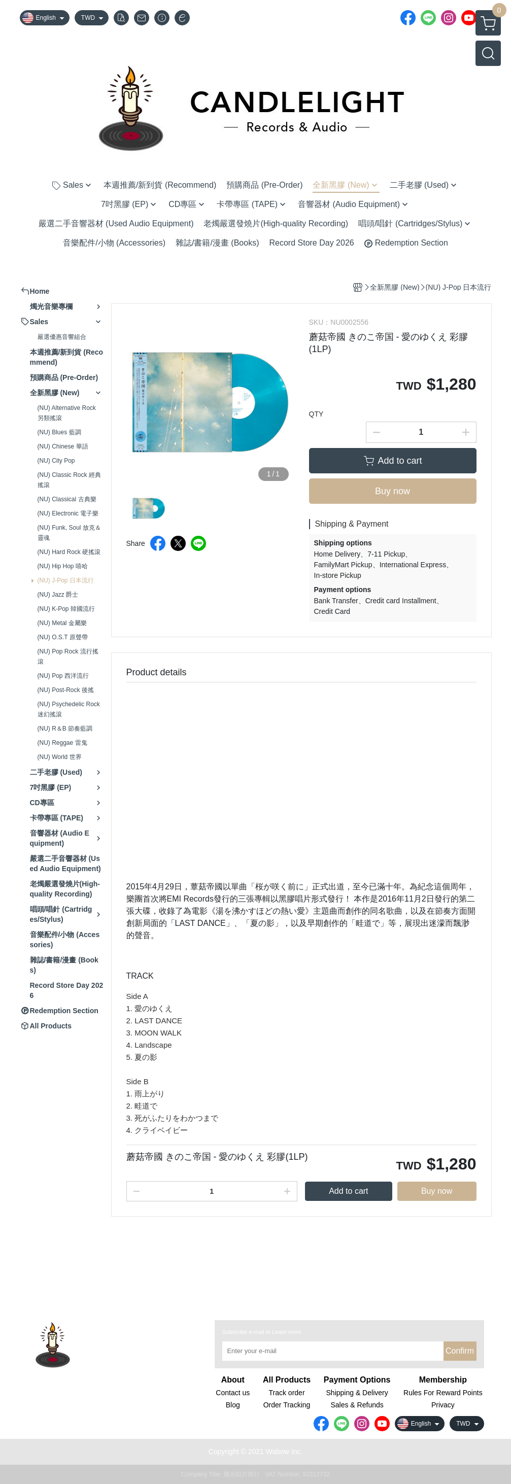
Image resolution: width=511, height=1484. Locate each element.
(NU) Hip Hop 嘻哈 (63, 566)
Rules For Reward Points (443, 1392)
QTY (316, 414)
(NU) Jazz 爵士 (58, 594)
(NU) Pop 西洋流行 (63, 675)
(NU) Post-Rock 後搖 (66, 690)
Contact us (233, 1392)
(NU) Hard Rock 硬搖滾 (69, 552)
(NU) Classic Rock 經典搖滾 (69, 480)
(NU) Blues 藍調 (59, 432)
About (233, 1380)
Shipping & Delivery (357, 1392)
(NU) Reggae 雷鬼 (62, 742)
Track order (287, 1392)
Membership (443, 1380)
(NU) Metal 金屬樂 (62, 623)
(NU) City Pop (56, 460)
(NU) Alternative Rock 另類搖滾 (67, 413)
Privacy (443, 1404)
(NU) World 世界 (60, 757)
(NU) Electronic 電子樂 (68, 513)
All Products (287, 1380)
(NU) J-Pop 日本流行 (66, 580)
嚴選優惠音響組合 (62, 336)
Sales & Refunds (356, 1404)
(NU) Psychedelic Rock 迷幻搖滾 (69, 709)
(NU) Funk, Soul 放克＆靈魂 (69, 532)
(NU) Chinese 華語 (63, 446)
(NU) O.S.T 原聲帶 (63, 637)
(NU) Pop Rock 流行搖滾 (68, 656)
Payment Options (357, 1380)
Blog (233, 1404)
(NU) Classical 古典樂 (67, 499)
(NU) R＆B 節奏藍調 (65, 728)
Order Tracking (287, 1404)
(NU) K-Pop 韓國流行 (66, 608)
